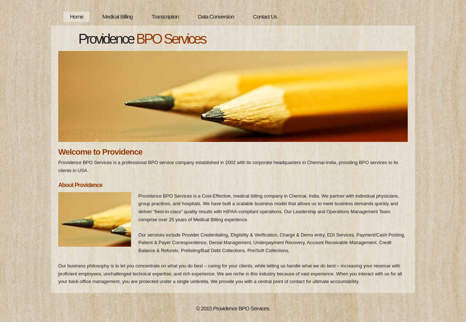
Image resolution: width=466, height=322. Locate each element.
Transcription (165, 16)
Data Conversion (216, 16)
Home (76, 16)
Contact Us (265, 16)
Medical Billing (117, 16)
